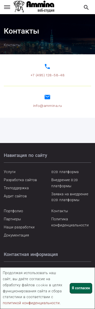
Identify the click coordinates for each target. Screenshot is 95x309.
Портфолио (13, 211)
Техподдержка (16, 188)
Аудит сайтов (15, 196)
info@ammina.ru (47, 106)
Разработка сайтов (20, 180)
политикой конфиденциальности (31, 303)
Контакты (59, 211)
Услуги (9, 172)
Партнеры (12, 219)
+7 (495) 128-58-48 (47, 75)
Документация (16, 235)
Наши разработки (19, 227)
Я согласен (81, 288)
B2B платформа (65, 172)
